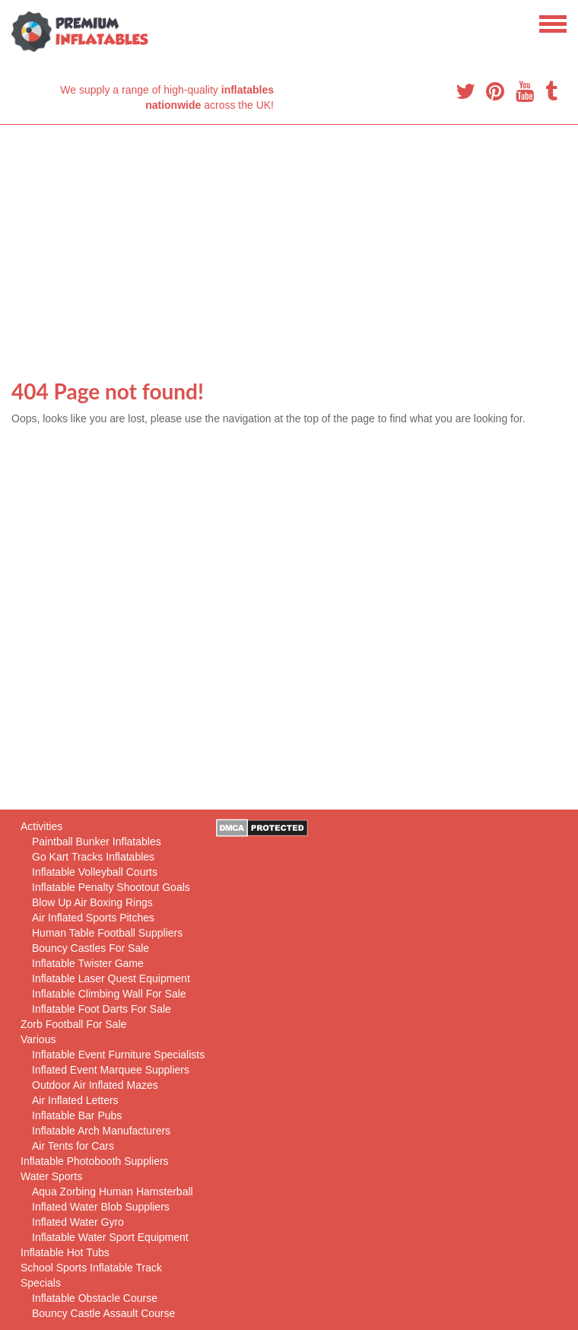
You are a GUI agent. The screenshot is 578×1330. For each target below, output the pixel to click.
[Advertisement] (289, 238)
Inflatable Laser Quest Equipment (111, 978)
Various (38, 1039)
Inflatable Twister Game (88, 963)
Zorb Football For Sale (73, 1024)
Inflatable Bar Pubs (77, 1115)
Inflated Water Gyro (78, 1222)
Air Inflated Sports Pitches (93, 918)
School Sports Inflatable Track (91, 1268)
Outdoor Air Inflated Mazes (95, 1085)
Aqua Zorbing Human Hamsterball (112, 1191)
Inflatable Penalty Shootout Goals (111, 887)
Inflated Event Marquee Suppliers (110, 1070)
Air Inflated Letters (75, 1100)
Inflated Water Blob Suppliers (101, 1207)
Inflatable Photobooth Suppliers (95, 1161)
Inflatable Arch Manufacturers (101, 1131)
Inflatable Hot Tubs (65, 1252)
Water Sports (51, 1176)
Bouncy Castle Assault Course (103, 1313)
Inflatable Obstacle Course (94, 1298)
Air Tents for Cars (73, 1146)
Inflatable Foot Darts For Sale (101, 1009)
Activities (41, 826)
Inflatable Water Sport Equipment (110, 1237)
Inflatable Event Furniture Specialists (118, 1054)
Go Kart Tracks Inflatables (93, 857)
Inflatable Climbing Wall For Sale (109, 994)
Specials (41, 1283)
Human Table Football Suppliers (107, 933)
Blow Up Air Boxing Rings (92, 902)
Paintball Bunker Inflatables (96, 841)
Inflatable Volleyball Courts (94, 872)
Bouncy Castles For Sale (90, 948)
